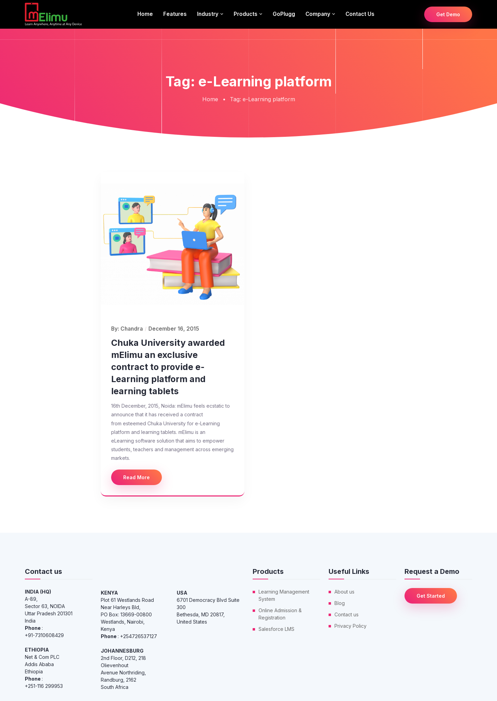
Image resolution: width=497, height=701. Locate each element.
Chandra (131, 328)
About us (344, 592)
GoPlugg (284, 14)
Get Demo (448, 14)
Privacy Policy (350, 626)
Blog (339, 603)
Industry (207, 14)
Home (145, 14)
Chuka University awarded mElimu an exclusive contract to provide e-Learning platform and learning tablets (168, 367)
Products (245, 14)
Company (317, 14)
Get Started (431, 596)
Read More (136, 477)
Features (175, 14)
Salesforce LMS (276, 629)
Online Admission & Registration (280, 614)
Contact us (359, 14)
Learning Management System (284, 595)
